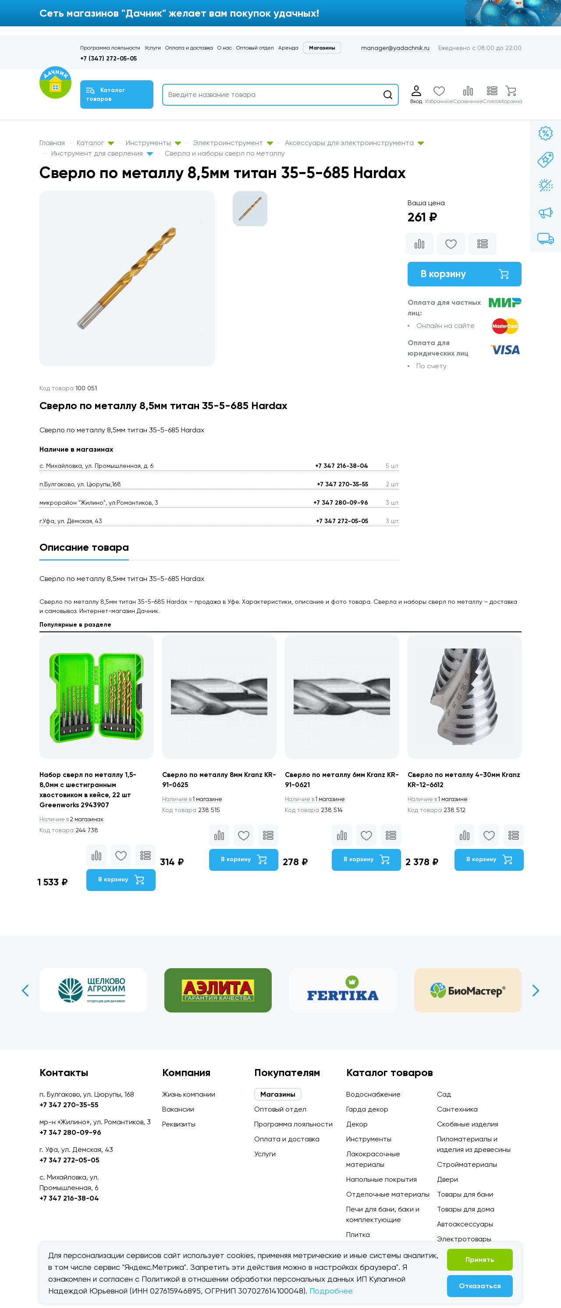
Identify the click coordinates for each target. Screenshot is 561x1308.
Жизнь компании (188, 1094)
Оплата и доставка (189, 48)
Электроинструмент (233, 143)
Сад (444, 1094)
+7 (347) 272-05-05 (108, 58)
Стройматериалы (467, 1164)
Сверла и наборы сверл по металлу (225, 153)
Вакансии (178, 1109)
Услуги (153, 48)
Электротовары (464, 1239)
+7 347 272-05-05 (342, 521)
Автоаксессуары (465, 1224)
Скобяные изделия (467, 1124)
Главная (52, 143)
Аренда (288, 48)
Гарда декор (367, 1109)
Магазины (322, 48)
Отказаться (480, 1286)
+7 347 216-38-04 (341, 466)
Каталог (95, 143)
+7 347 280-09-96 (340, 502)
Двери (447, 1179)
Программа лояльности (110, 48)
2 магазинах (73, 820)
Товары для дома (465, 1209)
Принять (479, 1259)
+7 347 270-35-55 (342, 484)
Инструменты (153, 143)
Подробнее (331, 1290)
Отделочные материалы (388, 1194)
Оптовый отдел (255, 48)
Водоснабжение (373, 1094)
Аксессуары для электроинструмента (354, 143)
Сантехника (457, 1109)
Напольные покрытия (381, 1179)
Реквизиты (178, 1124)
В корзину (464, 274)
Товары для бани (465, 1194)
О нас (224, 48)
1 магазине (194, 799)
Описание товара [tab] (84, 547)
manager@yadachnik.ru (395, 47)
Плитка (358, 1234)
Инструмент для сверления (102, 153)
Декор (357, 1124)
